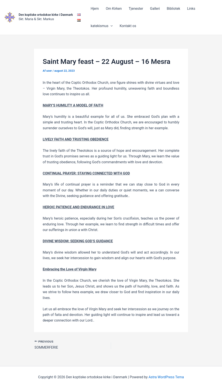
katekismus (102, 26)
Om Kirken (114, 8)
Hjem (95, 8)
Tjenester (136, 8)
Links (191, 8)
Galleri (155, 8)
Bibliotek (173, 8)
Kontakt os (128, 26)
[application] (110, 26)
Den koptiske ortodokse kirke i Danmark (46, 14)
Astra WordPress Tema (166, 377)
